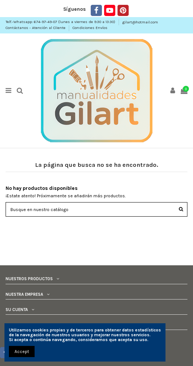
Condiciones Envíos (90, 27)
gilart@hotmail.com (140, 22)
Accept (22, 351)
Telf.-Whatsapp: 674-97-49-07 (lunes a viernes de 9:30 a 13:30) (61, 22)
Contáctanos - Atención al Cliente (36, 27)
